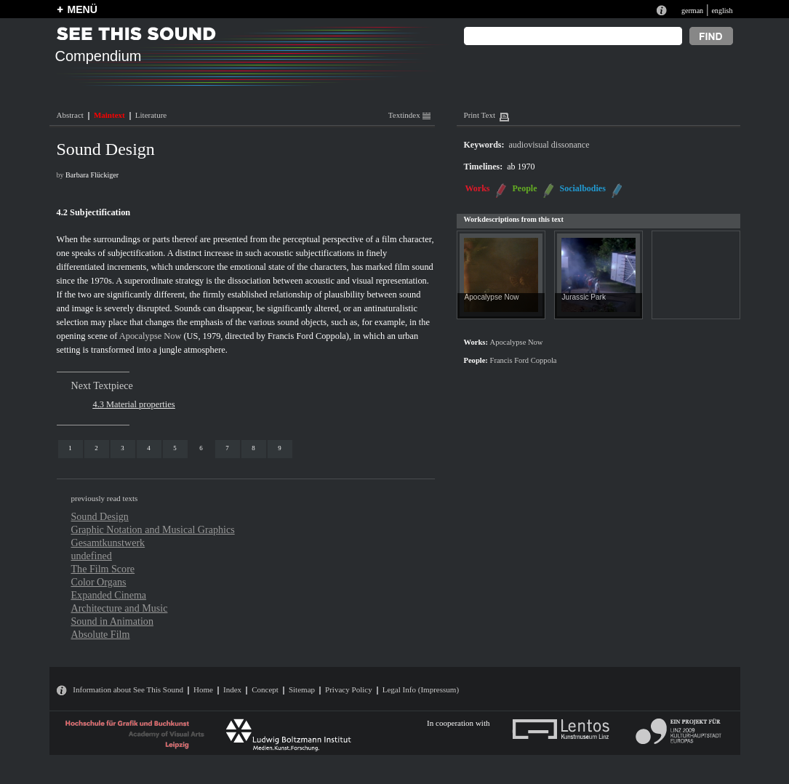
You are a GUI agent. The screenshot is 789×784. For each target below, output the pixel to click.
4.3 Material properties (134, 404)
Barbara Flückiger (92, 175)
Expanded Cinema (109, 595)
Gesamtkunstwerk (108, 542)
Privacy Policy (348, 689)
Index (232, 689)
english (721, 11)
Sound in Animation (112, 621)
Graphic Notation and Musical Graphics (153, 529)
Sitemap (302, 689)
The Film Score (103, 569)
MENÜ (82, 9)
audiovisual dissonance (549, 145)
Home (203, 689)
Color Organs (99, 582)
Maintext (109, 115)
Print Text (479, 115)
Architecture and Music (119, 608)
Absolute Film (100, 634)
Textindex (409, 115)
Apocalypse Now (150, 336)
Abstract (70, 115)
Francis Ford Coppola (307, 336)
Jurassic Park (584, 297)
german (692, 11)
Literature (151, 115)
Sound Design (100, 516)
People (525, 188)
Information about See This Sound (128, 689)
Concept (265, 689)
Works (477, 188)
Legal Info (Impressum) (421, 689)
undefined (91, 555)
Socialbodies (583, 188)
